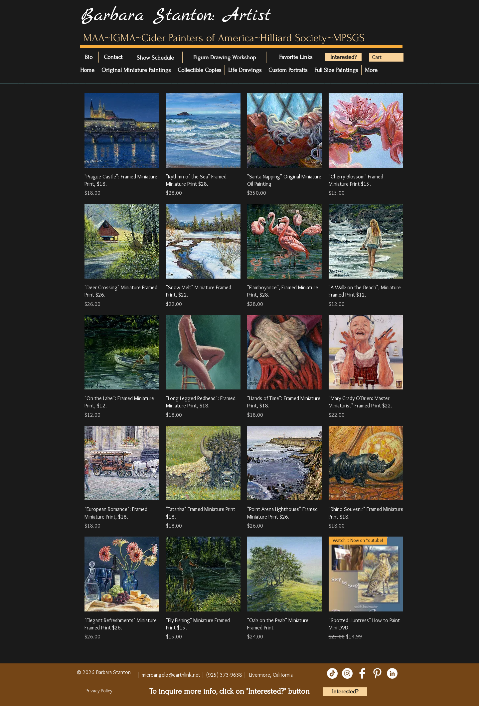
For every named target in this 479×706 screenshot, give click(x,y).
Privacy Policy (98, 691)
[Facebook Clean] (362, 673)
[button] (382, 57)
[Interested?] (343, 57)
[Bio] (92, 57)
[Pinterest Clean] (377, 673)
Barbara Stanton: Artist (176, 16)
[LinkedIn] (392, 673)
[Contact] (122, 57)
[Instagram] (347, 673)
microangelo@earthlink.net (171, 675)
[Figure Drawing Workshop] (224, 57)
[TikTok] (332, 673)
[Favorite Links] (299, 57)
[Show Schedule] (155, 58)
